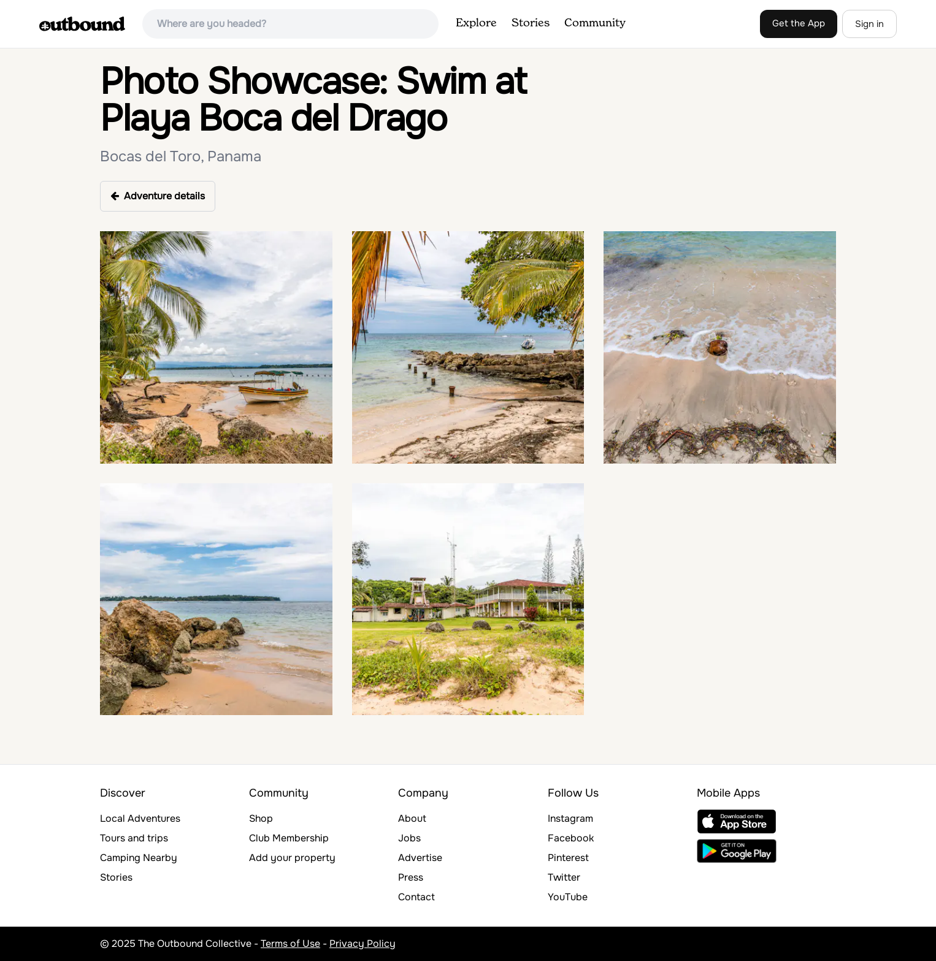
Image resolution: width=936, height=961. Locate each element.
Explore (476, 23)
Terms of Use (290, 943)
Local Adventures (140, 818)
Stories (531, 23)
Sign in (869, 24)
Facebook (571, 838)
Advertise (420, 857)
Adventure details (157, 196)
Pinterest (568, 857)
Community (595, 23)
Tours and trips (134, 838)
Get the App (798, 23)
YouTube (568, 896)
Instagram (570, 818)
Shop (261, 818)
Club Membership (289, 838)
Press (410, 877)
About (412, 818)
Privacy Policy (362, 943)
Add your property (292, 857)
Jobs (409, 838)
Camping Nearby (138, 857)
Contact (416, 896)
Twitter (564, 877)
